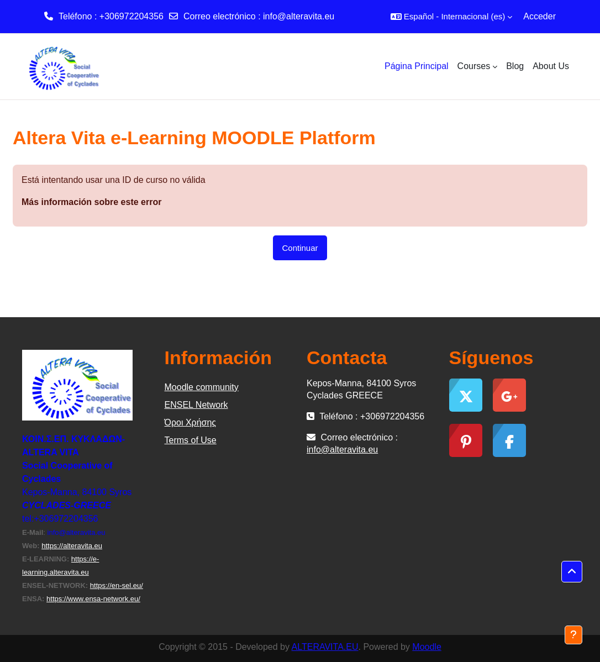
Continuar (300, 248)
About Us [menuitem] (551, 66)
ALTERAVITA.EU (325, 647)
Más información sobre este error (91, 202)
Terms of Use (191, 440)
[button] (451, 16)
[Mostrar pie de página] (573, 635)
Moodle (426, 647)
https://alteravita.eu (71, 546)
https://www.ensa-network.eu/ (93, 599)
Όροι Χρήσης (191, 422)
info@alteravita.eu (298, 16)
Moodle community (202, 387)
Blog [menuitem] (515, 66)
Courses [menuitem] (474, 66)
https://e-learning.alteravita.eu (60, 565)
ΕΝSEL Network (196, 404)
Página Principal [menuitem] (417, 66)
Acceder (539, 16)
